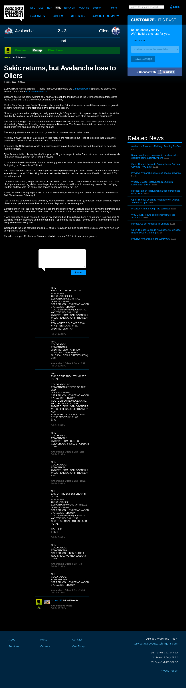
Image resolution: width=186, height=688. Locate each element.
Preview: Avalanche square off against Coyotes (156, 173)
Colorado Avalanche (36, 91)
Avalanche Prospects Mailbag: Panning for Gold (156, 146)
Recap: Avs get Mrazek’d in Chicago (150, 223)
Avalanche (24, 31)
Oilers (104, 31)
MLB (41, 7)
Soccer (97, 7)
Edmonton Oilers (81, 88)
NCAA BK (69, 7)
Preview (21, 50)
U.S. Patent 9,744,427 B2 (164, 657)
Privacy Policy (168, 671)
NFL (32, 7)
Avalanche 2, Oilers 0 (62, 564)
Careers (45, 646)
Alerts (78, 16)
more (114, 7)
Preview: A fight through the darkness (150, 208)
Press (43, 640)
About (105, 16)
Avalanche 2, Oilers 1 (62, 481)
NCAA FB (84, 7)
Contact (77, 640)
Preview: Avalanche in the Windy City (150, 238)
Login (176, 6)
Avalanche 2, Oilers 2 (62, 452)
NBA (49, 7)
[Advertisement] (155, 106)
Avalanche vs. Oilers (61, 605)
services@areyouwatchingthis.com (155, 644)
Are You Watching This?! (14, 13)
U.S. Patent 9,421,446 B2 (164, 653)
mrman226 (56, 600)
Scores (37, 16)
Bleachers (55, 50)
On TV (58, 16)
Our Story (78, 646)
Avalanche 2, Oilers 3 (62, 363)
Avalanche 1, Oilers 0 (62, 590)
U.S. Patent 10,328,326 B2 (163, 662)
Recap (37, 50)
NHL (58, 7)
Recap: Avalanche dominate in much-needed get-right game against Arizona (154, 156)
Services (14, 646)
